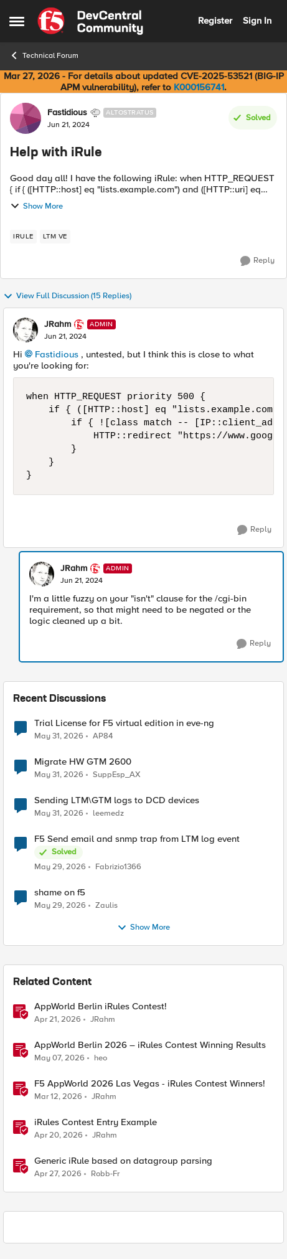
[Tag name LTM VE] (55, 236)
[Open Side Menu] (17, 21)
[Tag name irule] (23, 236)
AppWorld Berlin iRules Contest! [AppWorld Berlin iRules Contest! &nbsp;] (100, 1006)
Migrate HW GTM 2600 (82, 762)
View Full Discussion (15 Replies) (67, 296)
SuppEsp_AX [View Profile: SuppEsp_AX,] (117, 775)
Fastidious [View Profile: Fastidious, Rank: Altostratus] (67, 113)
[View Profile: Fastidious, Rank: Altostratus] (25, 118)
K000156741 (199, 87)
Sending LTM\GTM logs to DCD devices (116, 800)
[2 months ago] (58, 736)
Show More (36, 206)
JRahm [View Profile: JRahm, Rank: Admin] (57, 324)
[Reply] (257, 261)
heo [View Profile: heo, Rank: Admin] (100, 1058)
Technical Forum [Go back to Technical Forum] (43, 55)
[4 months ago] (58, 1097)
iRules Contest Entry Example (95, 1122)
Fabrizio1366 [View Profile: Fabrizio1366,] (118, 867)
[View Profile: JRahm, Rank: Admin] (25, 330)
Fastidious (56, 354)
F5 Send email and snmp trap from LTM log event (137, 839)
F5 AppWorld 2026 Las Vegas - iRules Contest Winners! (149, 1083)
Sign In (257, 20)
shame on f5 (59, 892)
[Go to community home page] (90, 21)
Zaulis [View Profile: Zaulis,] (106, 905)
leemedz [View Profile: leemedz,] (108, 813)
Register (215, 20)
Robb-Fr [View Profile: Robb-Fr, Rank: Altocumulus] (105, 1174)
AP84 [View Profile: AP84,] (103, 735)
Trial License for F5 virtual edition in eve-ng (124, 723)
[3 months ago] (57, 1020)
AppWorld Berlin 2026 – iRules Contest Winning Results (150, 1045)
